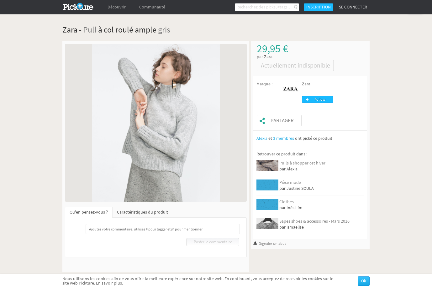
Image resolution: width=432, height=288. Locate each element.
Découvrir (117, 7)
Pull (90, 29)
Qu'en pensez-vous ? (89, 212)
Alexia (261, 138)
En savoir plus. (109, 283)
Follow (319, 99)
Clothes (286, 202)
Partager (282, 120)
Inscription (318, 7)
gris (164, 29)
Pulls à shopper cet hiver (302, 163)
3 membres (283, 138)
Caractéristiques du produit (142, 212)
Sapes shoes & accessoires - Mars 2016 (314, 221)
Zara (268, 57)
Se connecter (353, 7)
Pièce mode (290, 182)
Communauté (152, 7)
